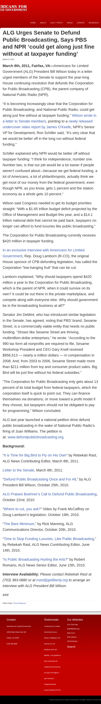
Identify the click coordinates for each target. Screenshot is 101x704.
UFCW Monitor (72, 641)
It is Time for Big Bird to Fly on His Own (35, 455)
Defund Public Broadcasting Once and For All (40, 479)
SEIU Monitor (71, 637)
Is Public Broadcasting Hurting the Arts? (35, 559)
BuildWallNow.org (73, 629)
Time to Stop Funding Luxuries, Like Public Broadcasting (49, 539)
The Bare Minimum (19, 524)
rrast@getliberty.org (52, 580)
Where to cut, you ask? (22, 509)
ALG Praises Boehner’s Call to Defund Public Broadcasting (50, 494)
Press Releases (19, 603)
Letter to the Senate (18, 470)
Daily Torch (71, 633)
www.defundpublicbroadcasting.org (35, 437)
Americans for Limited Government (19, 7)
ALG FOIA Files (72, 625)
